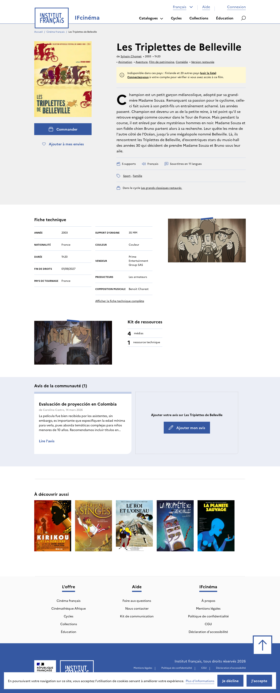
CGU (208, 624)
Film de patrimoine (161, 62)
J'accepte (259, 680)
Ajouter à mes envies (63, 143)
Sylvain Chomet (131, 56)
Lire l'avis (46, 440)
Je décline (230, 680)
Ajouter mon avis (187, 427)
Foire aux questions (136, 600)
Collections (198, 18)
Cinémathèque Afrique (68, 608)
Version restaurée (202, 62)
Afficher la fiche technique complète (119, 301)
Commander (63, 129)
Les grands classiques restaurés (161, 188)
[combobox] (183, 7)
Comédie (182, 62)
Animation (125, 62)
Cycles (176, 18)
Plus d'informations (200, 681)
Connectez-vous (138, 77)
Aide (206, 6)
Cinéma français (55, 31)
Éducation (224, 18)
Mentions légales (208, 608)
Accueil (38, 31)
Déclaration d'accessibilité (208, 631)
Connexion (232, 6)
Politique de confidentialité (208, 616)
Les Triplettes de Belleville (82, 31)
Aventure (142, 62)
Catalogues (151, 18)
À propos (208, 600)
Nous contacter (137, 608)
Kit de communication (137, 616)
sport (126, 176)
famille (137, 176)
